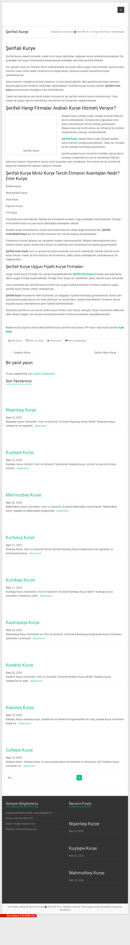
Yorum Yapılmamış (77, 340)
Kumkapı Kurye (20, 580)
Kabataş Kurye (20, 707)
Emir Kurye (16, 340)
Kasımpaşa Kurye (22, 622)
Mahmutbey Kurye (23, 494)
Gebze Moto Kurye (107, 352)
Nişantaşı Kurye (21, 409)
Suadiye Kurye (20, 352)
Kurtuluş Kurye (20, 537)
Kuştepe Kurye (20, 452)
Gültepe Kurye (19, 750)
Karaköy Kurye (19, 665)
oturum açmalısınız (44, 373)
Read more (41, 425)
